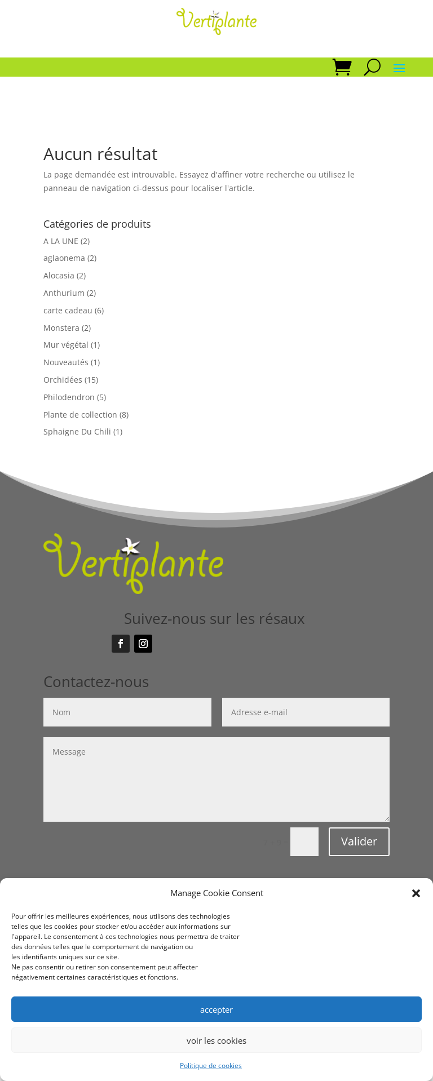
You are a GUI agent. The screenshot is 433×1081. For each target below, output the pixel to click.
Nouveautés (66, 362)
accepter (216, 1009)
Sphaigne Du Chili (77, 431)
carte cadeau (67, 310)
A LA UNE (60, 241)
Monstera (61, 327)
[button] (416, 893)
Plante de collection (80, 414)
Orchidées (62, 379)
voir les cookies (216, 1040)
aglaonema (64, 257)
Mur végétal (66, 344)
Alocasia (58, 275)
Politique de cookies (211, 1065)
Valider (359, 841)
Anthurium (64, 292)
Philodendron (69, 397)
